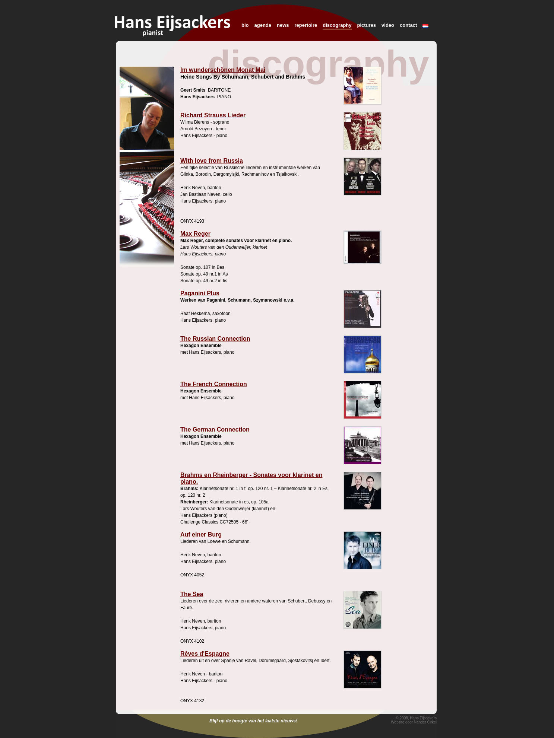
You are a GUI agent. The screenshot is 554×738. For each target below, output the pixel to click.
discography (337, 25)
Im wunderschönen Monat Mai (222, 70)
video (388, 25)
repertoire (306, 25)
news (283, 25)
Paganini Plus (199, 293)
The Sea (191, 594)
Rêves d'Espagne (204, 653)
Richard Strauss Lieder (213, 115)
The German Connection (215, 429)
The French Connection (213, 384)
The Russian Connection (215, 338)
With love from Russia (211, 161)
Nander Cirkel (425, 722)
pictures (366, 25)
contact (408, 25)
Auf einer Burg (201, 534)
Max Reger (195, 233)
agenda (263, 25)
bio (245, 25)
